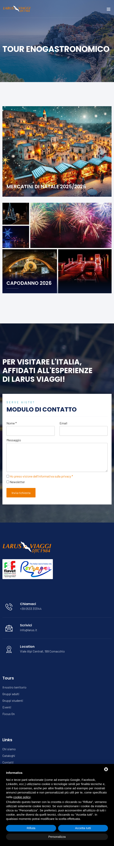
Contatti (8, 762)
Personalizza (57, 836)
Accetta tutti (83, 828)
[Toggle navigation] (108, 10)
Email (63, 423)
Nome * (11, 423)
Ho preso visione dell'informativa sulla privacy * (41, 476)
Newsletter (17, 482)
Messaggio (13, 440)
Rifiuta (31, 828)
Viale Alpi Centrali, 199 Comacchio (42, 651)
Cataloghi (8, 755)
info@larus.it (28, 630)
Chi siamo (9, 749)
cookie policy (22, 797)
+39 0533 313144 (31, 608)
